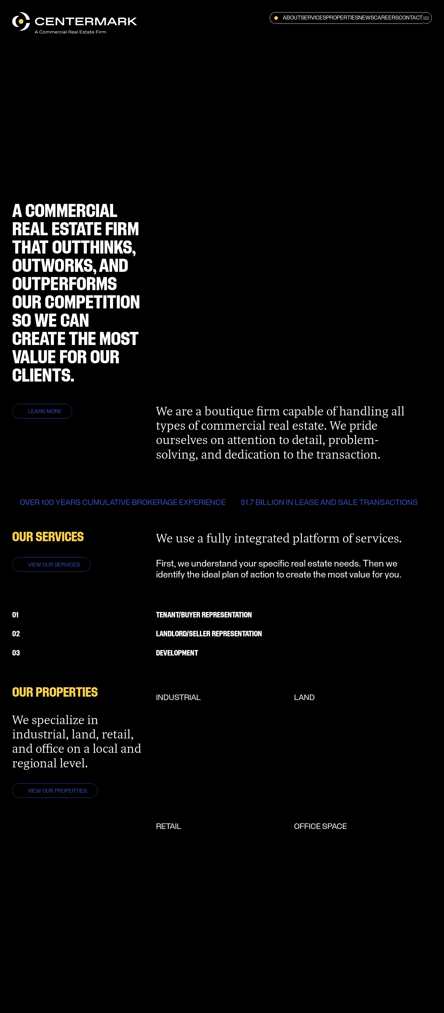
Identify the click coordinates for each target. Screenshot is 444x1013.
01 (15, 615)
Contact (411, 18)
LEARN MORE (45, 411)
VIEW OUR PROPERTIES (57, 791)
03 (16, 653)
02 (16, 634)
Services (313, 18)
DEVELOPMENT (177, 653)
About (292, 18)
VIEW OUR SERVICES (54, 565)
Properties (342, 18)
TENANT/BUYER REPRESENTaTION (204, 615)
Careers (386, 18)
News (366, 18)
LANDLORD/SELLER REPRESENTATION (209, 634)
